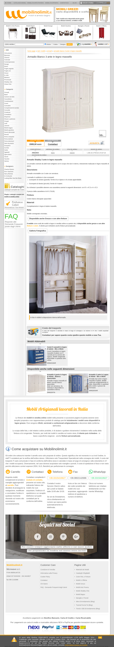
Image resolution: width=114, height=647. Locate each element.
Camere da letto (9, 97)
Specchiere (7, 154)
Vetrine (6, 161)
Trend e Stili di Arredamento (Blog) (88, 609)
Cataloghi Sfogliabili (83, 573)
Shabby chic (8, 82)
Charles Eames (9, 169)
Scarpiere (7, 145)
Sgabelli (6, 152)
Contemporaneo (9, 62)
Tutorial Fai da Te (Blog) (84, 605)
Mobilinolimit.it (14, 565)
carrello (10, 485)
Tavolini (6, 159)
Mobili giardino (9, 130)
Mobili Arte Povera (82, 587)
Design (6, 64)
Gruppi (6, 121)
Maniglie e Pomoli (82, 598)
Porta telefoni (8, 139)
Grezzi (6, 73)
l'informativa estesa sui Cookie (76, 645)
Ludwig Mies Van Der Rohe (12, 178)
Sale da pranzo (9, 143)
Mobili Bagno (80, 594)
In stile (6, 75)
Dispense (7, 117)
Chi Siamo (44, 584)
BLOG (75, 3)
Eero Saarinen (8, 171)
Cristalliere (7, 114)
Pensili (6, 134)
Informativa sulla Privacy (48, 573)
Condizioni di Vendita (47, 569)
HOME (9, 3)
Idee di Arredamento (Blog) (85, 601)
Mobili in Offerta (81, 580)
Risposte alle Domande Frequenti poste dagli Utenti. (14, 224)
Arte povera (8, 53)
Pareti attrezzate (9, 132)
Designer (63, 44)
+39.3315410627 (57, 478)
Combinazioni (8, 101)
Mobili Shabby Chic (82, 591)
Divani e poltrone (9, 119)
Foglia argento (9, 68)
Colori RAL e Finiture (83, 577)
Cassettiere (8, 99)
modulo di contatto (34, 480)
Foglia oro (7, 71)
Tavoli (6, 157)
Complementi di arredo (11, 108)
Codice (55, 44)
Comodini (7, 105)
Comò (6, 103)
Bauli (6, 94)
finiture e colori (32, 226)
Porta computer (9, 137)
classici (72, 153)
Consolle (7, 110)
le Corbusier (8, 176)
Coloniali (7, 60)
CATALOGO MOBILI (20, 3)
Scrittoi (6, 148)
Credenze (7, 112)
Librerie (6, 125)
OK (100, 637)
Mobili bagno (8, 128)
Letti (5, 123)
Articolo (48, 44)
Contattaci (53, 144)
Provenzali (7, 80)
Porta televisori (9, 141)
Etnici (6, 66)
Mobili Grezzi (80, 584)
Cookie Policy (45, 577)
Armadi (6, 92)
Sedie (6, 150)
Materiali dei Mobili (82, 569)
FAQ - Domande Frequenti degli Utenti (53, 587)
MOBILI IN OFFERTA (51, 3)
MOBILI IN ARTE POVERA (35, 3)
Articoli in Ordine (86, 3)
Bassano (7, 55)
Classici (6, 57)
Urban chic (7, 84)
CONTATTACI (64, 3)
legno (53, 153)
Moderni (7, 77)
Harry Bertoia (8, 174)
